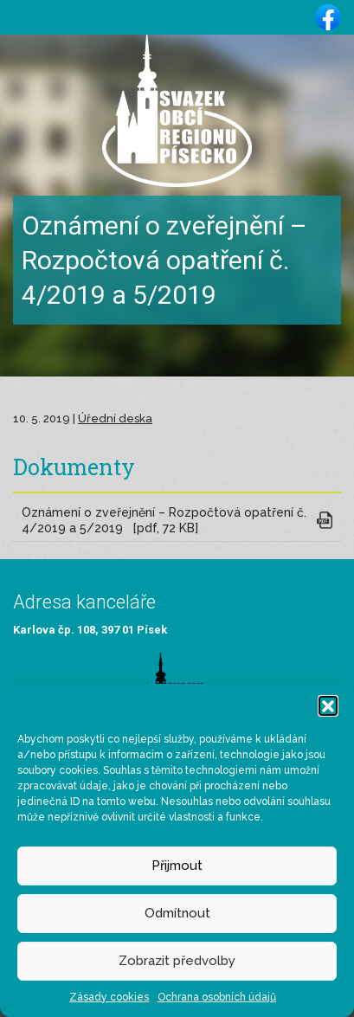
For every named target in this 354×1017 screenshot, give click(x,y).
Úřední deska (115, 418)
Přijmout (177, 865)
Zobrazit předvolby (177, 961)
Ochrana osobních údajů (217, 997)
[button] (328, 705)
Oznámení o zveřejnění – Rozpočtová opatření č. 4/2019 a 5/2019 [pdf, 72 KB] (164, 520)
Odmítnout (177, 913)
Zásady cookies (109, 997)
